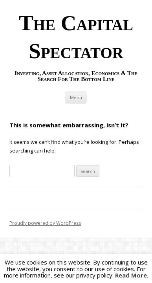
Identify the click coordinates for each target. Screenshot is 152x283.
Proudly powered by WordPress (45, 223)
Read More (131, 275)
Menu (76, 97)
